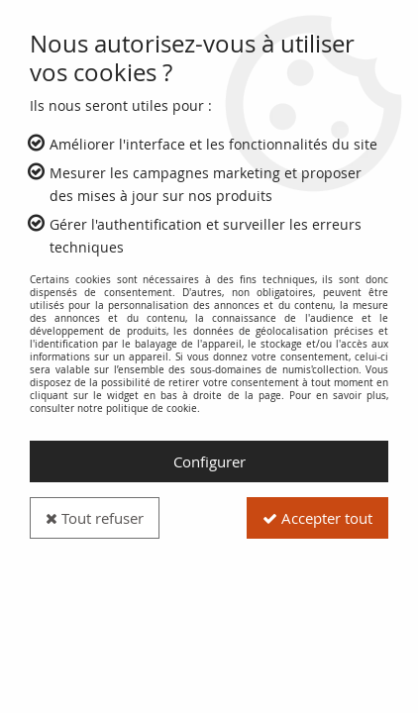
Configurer (209, 461)
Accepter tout (317, 518)
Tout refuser (95, 518)
